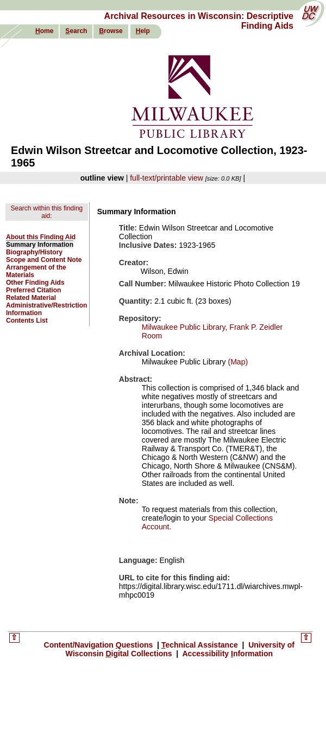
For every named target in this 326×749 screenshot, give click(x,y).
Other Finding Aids (35, 282)
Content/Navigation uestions (99, 645)
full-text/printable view (166, 178)
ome (44, 31)
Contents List (27, 320)
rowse (110, 31)
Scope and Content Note (44, 260)
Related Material (31, 298)
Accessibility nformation (226, 653)
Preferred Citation (33, 290)
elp (143, 31)
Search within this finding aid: (47, 212)
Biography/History (34, 252)
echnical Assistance (200, 645)
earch (76, 31)
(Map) (237, 361)
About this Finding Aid (41, 237)
